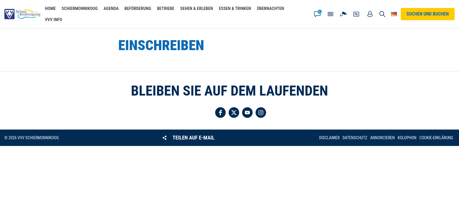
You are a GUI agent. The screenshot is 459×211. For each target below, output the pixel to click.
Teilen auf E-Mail (194, 138)
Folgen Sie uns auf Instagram (261, 112)
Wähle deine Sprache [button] (394, 14)
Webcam (344, 14)
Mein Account (370, 14)
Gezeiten (330, 14)
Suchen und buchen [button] (382, 14)
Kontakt (317, 14)
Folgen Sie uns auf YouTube (247, 112)
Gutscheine (357, 14)
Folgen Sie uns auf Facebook (220, 112)
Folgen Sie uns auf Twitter (234, 112)
